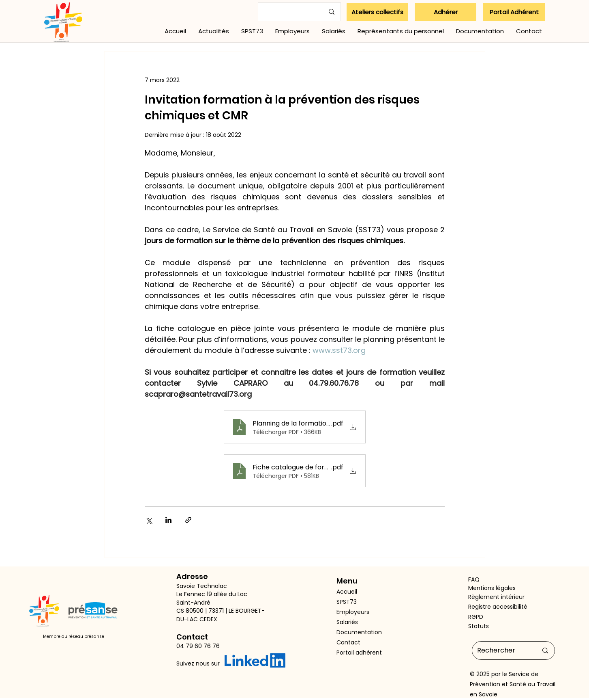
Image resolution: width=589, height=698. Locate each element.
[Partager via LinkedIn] (168, 520)
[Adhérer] (445, 12)
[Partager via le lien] (188, 520)
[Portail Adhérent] (514, 12)
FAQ (474, 579)
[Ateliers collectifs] (377, 12)
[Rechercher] (501, 650)
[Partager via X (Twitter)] (148, 520)
